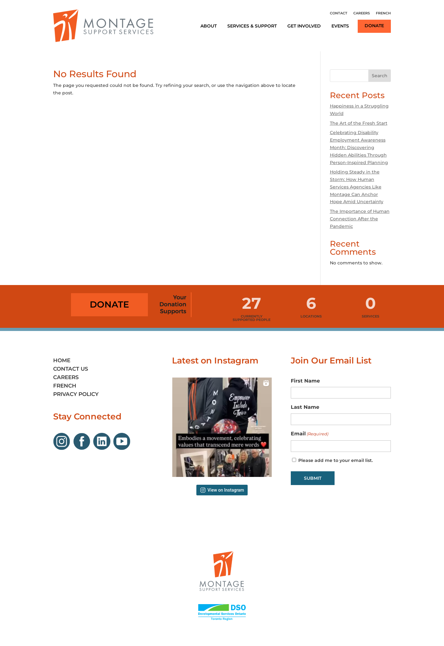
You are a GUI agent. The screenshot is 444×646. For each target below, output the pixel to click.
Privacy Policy (75, 394)
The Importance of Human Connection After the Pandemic (360, 218)
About (208, 26)
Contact (338, 13)
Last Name (305, 407)
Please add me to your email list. (335, 460)
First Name (305, 381)
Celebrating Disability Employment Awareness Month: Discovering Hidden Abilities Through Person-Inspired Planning (359, 147)
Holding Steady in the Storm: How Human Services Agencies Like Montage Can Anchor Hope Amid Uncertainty (356, 186)
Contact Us (70, 369)
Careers (361, 13)
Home (61, 360)
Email (309, 434)
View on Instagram (222, 490)
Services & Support (252, 26)
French (383, 13)
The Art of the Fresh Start (358, 123)
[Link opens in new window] (63, 448)
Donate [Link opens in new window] (374, 25)
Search (379, 75)
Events (340, 26)
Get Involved (304, 26)
